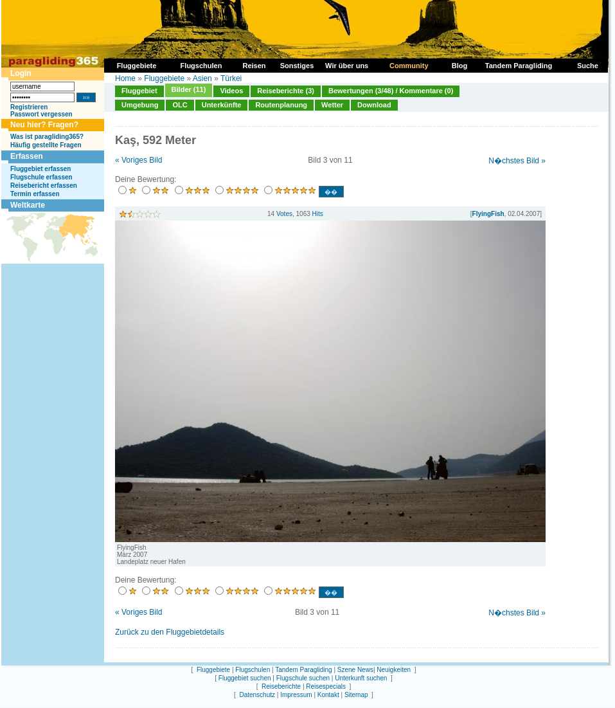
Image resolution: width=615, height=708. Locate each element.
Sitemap (356, 694)
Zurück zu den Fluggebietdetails (169, 632)
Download (374, 105)
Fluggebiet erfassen (40, 168)
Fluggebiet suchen (244, 678)
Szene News (355, 669)
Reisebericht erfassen (43, 185)
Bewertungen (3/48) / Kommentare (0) (390, 91)
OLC (179, 105)
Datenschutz (257, 694)
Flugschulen (252, 669)
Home (125, 78)
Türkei (231, 78)
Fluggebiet (139, 91)
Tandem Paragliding (303, 669)
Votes (284, 213)
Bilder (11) (189, 89)
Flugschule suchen (303, 678)
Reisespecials (326, 686)
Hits (317, 213)
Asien (202, 78)
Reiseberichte (281, 686)
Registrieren (29, 107)
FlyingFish (488, 213)
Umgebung (139, 105)
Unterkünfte (222, 105)
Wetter (332, 105)
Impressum (296, 694)
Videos (231, 91)
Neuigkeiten (394, 669)
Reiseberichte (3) (285, 91)
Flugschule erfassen (41, 177)
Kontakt (328, 694)
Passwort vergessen (41, 114)
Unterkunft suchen (361, 678)
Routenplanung (281, 105)
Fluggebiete (164, 78)
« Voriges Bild (138, 160)
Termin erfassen (35, 193)
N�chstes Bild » (517, 160)
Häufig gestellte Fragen (46, 145)
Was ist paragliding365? (47, 136)
